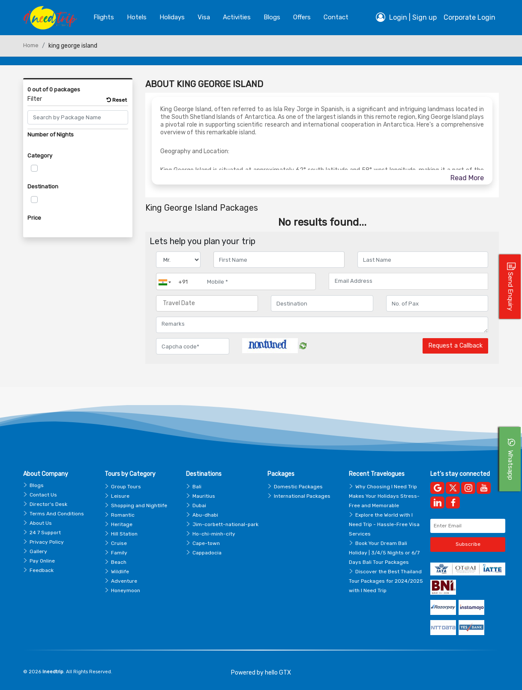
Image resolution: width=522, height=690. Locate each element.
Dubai (199, 505)
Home (31, 45)
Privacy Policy (47, 542)
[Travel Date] (207, 303)
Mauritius (203, 496)
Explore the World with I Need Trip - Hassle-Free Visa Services (384, 524)
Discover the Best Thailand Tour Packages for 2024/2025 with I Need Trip (386, 581)
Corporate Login (469, 17)
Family (119, 553)
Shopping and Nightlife (139, 505)
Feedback (42, 570)
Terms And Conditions (57, 514)
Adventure (124, 581)
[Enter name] (278, 259)
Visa (204, 17)
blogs (272, 17)
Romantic (123, 515)
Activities (237, 17)
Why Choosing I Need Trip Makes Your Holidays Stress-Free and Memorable (384, 496)
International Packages (302, 496)
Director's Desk (48, 504)
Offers (302, 17)
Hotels (137, 17)
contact (336, 17)
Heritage (121, 524)
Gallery (38, 551)
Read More (467, 178)
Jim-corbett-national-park (225, 524)
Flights (103, 17)
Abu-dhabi (205, 515)
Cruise (119, 543)
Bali (196, 487)
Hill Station (124, 534)
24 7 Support (45, 533)
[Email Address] (408, 281)
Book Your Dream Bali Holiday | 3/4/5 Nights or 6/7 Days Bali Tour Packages (384, 552)
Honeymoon (125, 590)
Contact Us (43, 495)
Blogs (37, 485)
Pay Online (42, 561)
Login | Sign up (406, 17)
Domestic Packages (298, 487)
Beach (118, 562)
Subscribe (468, 544)
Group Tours (126, 487)
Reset (117, 100)
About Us (41, 523)
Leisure (120, 496)
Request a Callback (455, 345)
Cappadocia (207, 553)
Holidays (172, 17)
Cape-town (206, 543)
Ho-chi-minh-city (213, 534)
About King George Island (204, 84)
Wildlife (120, 572)
